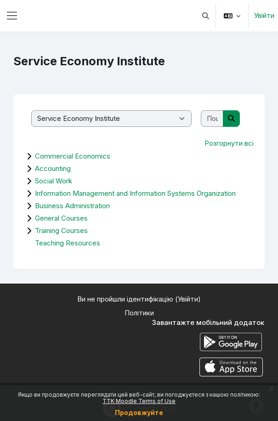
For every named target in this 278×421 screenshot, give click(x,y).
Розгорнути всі (229, 143)
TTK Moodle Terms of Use (139, 401)
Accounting (53, 168)
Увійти (264, 15)
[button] (206, 16)
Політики (139, 312)
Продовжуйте (139, 412)
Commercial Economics (72, 156)
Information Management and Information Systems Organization (135, 193)
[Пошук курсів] (212, 118)
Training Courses (61, 230)
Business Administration (72, 205)
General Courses (61, 218)
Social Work (53, 180)
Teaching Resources (67, 243)
